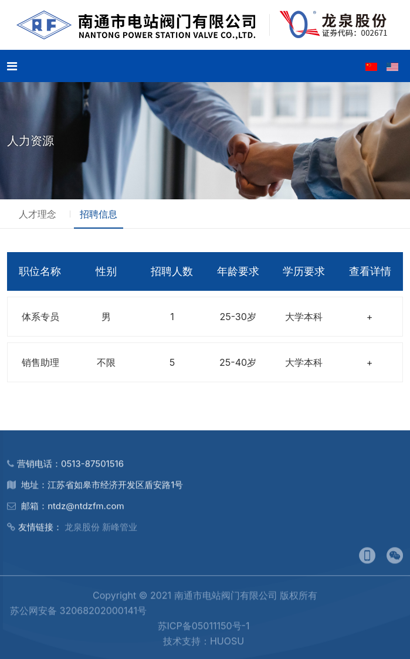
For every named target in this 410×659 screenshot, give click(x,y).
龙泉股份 (82, 531)
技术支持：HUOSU (203, 645)
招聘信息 (98, 214)
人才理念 (37, 214)
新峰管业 (119, 531)
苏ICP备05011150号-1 (204, 630)
